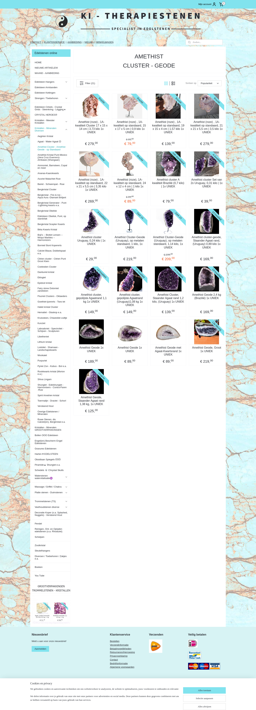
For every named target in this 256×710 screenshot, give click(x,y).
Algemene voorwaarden (122, 667)
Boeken (38, 567)
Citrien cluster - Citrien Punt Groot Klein (52, 260)
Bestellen (114, 641)
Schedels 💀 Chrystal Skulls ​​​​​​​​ (49, 470)
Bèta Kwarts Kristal (47, 229)
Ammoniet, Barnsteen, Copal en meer (52, 166)
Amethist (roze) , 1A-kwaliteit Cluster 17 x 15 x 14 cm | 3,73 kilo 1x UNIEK (91, 127)
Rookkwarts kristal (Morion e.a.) (51, 372)
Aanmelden (40, 648)
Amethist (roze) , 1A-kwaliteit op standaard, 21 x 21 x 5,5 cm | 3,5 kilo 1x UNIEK (206, 127)
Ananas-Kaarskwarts (48, 173)
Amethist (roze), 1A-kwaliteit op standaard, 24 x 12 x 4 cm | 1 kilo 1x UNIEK (130, 184)
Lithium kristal (45, 342)
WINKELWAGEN (105, 42)
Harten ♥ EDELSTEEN (46, 454)
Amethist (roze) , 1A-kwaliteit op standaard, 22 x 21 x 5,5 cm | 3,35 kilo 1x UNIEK (91, 184)
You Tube (39, 575)
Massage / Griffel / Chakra (51, 486)
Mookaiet (42, 355)
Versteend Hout (46, 406)
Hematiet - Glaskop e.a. (50, 312)
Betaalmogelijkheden (120, 648)
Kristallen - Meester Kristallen (51, 121)
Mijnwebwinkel (172, 703)
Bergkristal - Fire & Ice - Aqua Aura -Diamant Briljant (52, 196)
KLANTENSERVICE (54, 42)
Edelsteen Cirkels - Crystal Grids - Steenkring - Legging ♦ (50, 108)
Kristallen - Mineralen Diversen (51, 129)
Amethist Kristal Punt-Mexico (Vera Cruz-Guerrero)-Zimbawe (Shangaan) (52, 157)
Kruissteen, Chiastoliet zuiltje (52, 318)
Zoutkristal (40, 545)
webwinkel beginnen (145, 703)
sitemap (127, 703)
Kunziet (41, 323)
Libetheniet (43, 336)
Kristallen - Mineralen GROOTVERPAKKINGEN (48, 428)
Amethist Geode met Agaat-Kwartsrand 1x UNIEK (168, 351)
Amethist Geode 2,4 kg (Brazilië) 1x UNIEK (206, 296)
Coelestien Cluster (47, 266)
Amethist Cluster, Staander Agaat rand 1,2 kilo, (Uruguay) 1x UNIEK (168, 298)
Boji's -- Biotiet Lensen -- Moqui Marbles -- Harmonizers (50, 237)
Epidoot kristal (45, 283)
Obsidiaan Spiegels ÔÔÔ (48, 459)
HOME (38, 62)
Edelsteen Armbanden (46, 87)
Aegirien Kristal (45, 136)
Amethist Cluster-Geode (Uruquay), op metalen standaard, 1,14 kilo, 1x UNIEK (168, 242)
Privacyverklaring (118, 656)
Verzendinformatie (119, 645)
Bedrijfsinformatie (119, 663)
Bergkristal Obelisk (47, 210)
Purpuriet (42, 360)
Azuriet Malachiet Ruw (49, 178)
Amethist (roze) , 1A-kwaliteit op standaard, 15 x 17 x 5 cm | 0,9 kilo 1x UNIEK (130, 127)
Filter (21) (87, 83)
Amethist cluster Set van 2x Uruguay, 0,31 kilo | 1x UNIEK (206, 183)
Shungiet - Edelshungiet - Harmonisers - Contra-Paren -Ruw (52, 387)
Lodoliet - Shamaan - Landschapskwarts (48, 348)
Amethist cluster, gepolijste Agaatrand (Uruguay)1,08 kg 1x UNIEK (130, 300)
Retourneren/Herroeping (122, 652)
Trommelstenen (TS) (51, 501)
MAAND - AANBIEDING (47, 73)
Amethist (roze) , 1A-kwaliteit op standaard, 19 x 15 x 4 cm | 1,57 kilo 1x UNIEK (168, 127)
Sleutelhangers (42, 550)
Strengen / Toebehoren (51, 98)
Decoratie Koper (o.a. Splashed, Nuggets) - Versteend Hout (51, 513)
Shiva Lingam (45, 379)
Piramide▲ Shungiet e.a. (47, 464)
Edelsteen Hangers (51, 82)
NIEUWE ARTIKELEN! (46, 67)
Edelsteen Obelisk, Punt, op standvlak (52, 217)
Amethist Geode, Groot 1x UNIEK (206, 349)
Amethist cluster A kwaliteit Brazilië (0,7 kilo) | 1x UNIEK (168, 183)
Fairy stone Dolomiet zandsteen (48, 289)
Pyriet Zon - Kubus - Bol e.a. (52, 366)
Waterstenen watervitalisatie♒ (51, 477)
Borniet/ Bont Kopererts (50, 245)
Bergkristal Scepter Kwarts (51, 224)
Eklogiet (42, 277)
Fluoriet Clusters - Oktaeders (52, 296)
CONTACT (35, 42)
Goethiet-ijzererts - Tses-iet (51, 301)
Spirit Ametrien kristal (48, 395)
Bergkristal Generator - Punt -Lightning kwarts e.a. (52, 204)
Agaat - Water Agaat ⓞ (49, 141)
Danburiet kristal (46, 272)
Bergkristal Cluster (47, 189)
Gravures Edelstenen (45, 448)
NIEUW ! (89, 42)
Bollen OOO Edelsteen (46, 435)
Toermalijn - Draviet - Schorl (52, 400)
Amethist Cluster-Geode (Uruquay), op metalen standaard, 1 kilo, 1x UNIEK (129, 242)
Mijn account (207, 4)
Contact (114, 659)
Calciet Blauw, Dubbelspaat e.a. (52, 252)
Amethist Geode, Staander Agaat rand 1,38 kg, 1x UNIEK (91, 401)
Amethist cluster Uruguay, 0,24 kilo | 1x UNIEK (91, 240)
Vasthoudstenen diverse (51, 507)
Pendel (38, 523)
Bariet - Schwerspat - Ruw (51, 184)
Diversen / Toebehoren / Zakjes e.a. (51, 557)
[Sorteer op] (209, 83)
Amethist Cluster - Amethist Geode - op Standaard (51, 148)
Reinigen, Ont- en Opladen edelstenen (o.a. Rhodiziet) (48, 530)
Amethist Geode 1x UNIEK (91, 349)
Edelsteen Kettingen (45, 92)
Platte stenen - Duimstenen (51, 492)
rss (133, 703)
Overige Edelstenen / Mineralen (48, 412)
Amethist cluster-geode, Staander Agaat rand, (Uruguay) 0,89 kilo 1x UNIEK (207, 242)
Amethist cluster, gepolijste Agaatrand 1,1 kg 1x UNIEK (91, 298)
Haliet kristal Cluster (48, 307)
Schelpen (39, 537)
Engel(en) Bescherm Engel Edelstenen (48, 442)
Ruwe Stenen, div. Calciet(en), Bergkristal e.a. (51, 420)
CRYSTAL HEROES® (46, 114)
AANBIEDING (74, 42)
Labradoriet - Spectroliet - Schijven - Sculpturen (51, 329)
